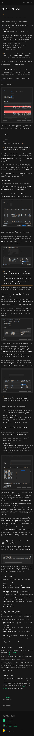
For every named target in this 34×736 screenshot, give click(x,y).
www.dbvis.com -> (10, 721)
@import (11, 654)
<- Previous (13, 698)
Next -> (13, 704)
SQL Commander (13, 652)
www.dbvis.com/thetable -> (13, 726)
